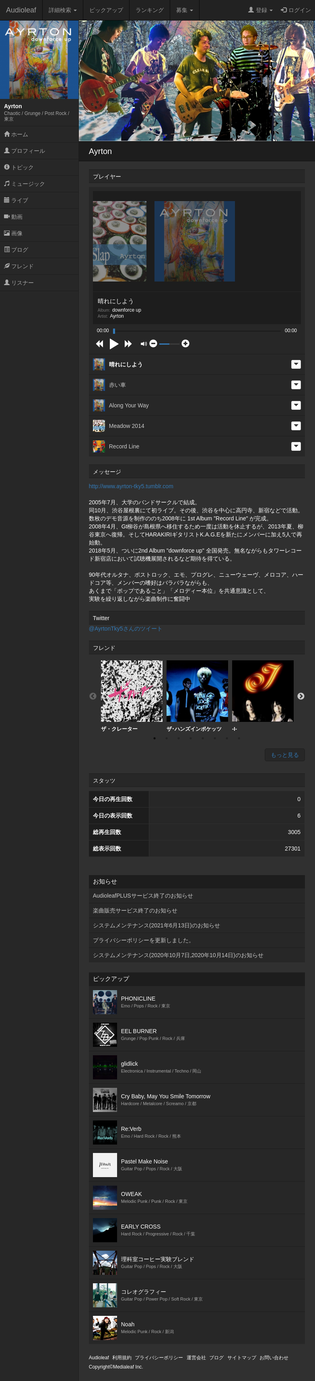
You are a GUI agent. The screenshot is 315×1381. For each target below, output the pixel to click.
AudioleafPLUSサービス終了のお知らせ (143, 895)
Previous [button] (93, 697)
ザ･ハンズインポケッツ (197, 696)
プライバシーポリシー (159, 1357)
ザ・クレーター (132, 696)
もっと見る (285, 755)
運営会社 (196, 1357)
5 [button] (203, 738)
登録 (260, 10)
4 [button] (191, 738)
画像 (13, 233)
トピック (19, 167)
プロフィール (24, 151)
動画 (13, 217)
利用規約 (122, 1357)
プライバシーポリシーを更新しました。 (143, 940)
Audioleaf (21, 10)
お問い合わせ (273, 1357)
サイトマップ (241, 1357)
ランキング (150, 10)
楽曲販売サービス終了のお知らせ (135, 910)
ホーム (16, 134)
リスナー (19, 282)
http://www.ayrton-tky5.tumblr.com (131, 486)
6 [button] (215, 738)
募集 (184, 10)
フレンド (19, 266)
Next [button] (301, 697)
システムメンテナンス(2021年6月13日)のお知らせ (156, 925)
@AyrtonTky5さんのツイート (126, 628)
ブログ (16, 250)
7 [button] (227, 738)
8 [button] (239, 738)
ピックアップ (106, 10)
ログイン (296, 10)
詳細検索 (63, 10)
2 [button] (167, 738)
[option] (132, 696)
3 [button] (179, 738)
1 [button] (154, 738)
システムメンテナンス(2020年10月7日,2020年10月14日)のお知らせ (178, 955)
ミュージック (24, 184)
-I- (263, 696)
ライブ (16, 200)
